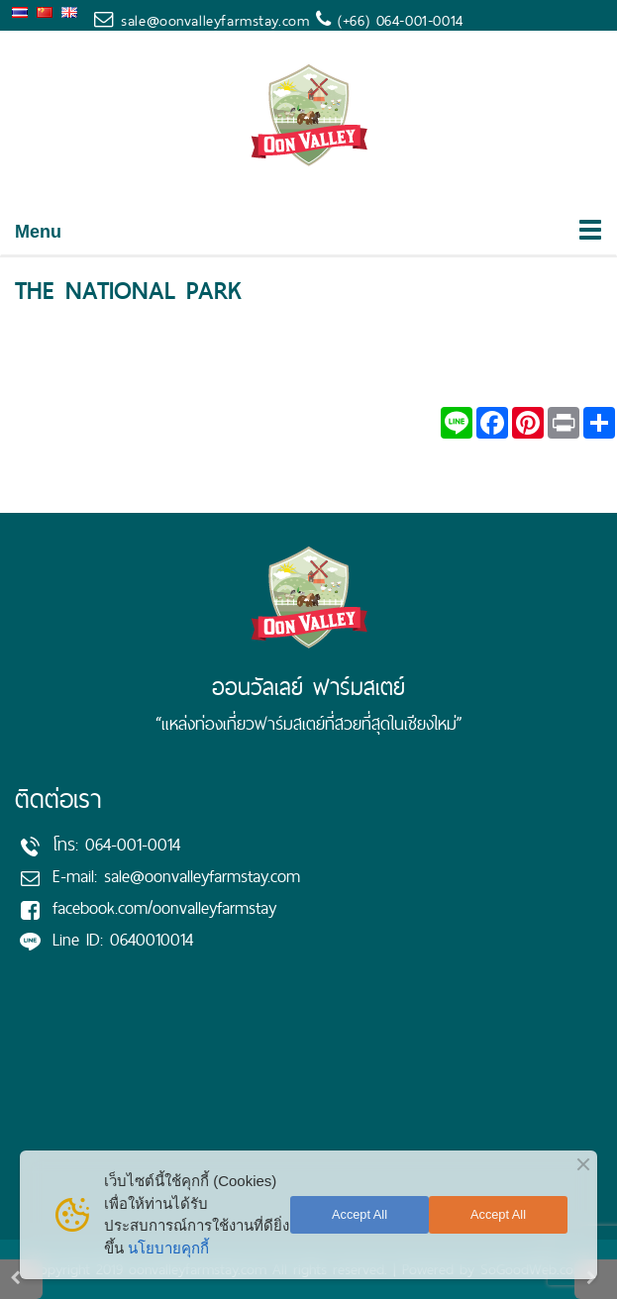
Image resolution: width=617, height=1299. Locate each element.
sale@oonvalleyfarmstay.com (215, 20)
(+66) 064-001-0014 (397, 20)
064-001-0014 (132, 844)
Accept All (359, 1214)
